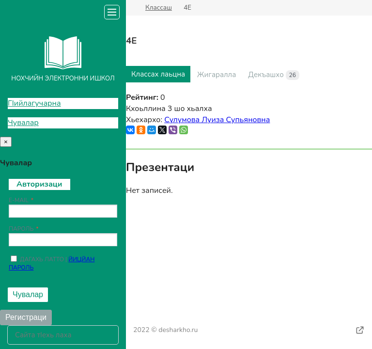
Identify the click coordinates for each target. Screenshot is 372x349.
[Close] (6, 142)
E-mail (19, 200)
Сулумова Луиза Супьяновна (217, 119)
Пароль (21, 229)
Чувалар (23, 122)
